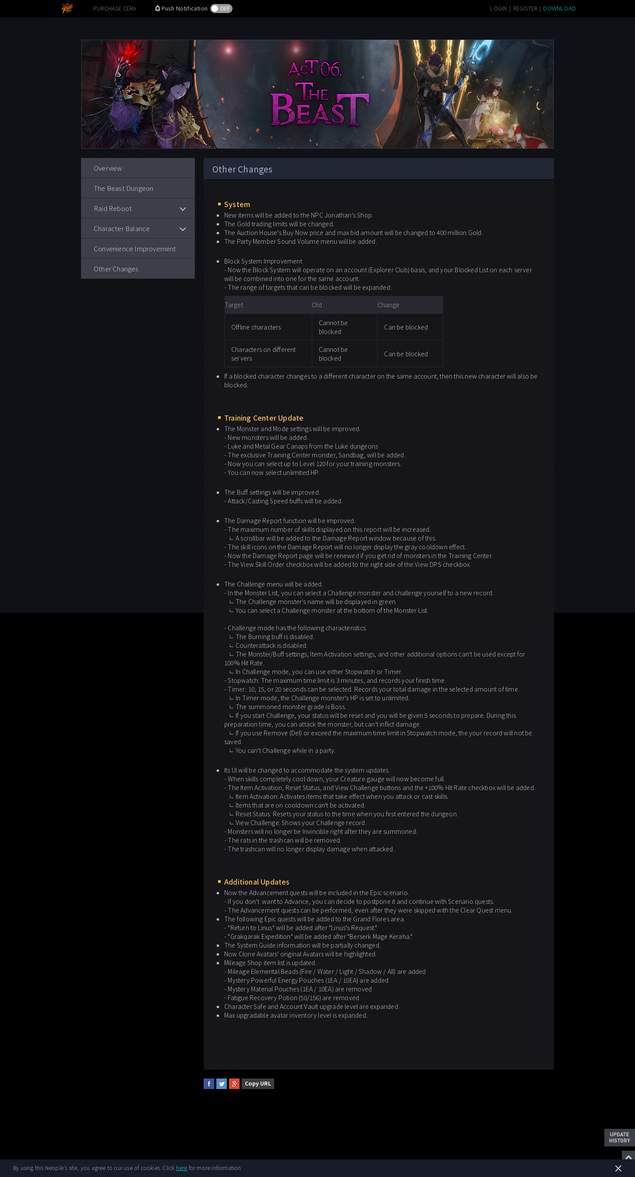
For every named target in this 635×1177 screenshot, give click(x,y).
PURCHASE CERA (115, 8)
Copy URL (258, 1083)
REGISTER (525, 8)
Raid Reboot (113, 208)
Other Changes (116, 268)
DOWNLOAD (559, 8)
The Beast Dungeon (123, 188)
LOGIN (498, 8)
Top (628, 1157)
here (181, 1167)
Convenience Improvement (135, 248)
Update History (619, 1137)
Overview (108, 167)
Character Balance (122, 228)
